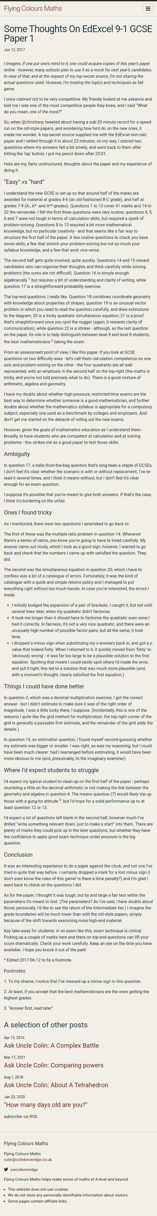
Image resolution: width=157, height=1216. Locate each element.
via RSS (30, 1116)
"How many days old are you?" (46, 1105)
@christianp (33, 122)
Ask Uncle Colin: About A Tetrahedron (56, 1085)
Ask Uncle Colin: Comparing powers (54, 1065)
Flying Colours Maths (33, 8)
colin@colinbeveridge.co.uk (28, 1159)
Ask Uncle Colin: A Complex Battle (51, 1045)
